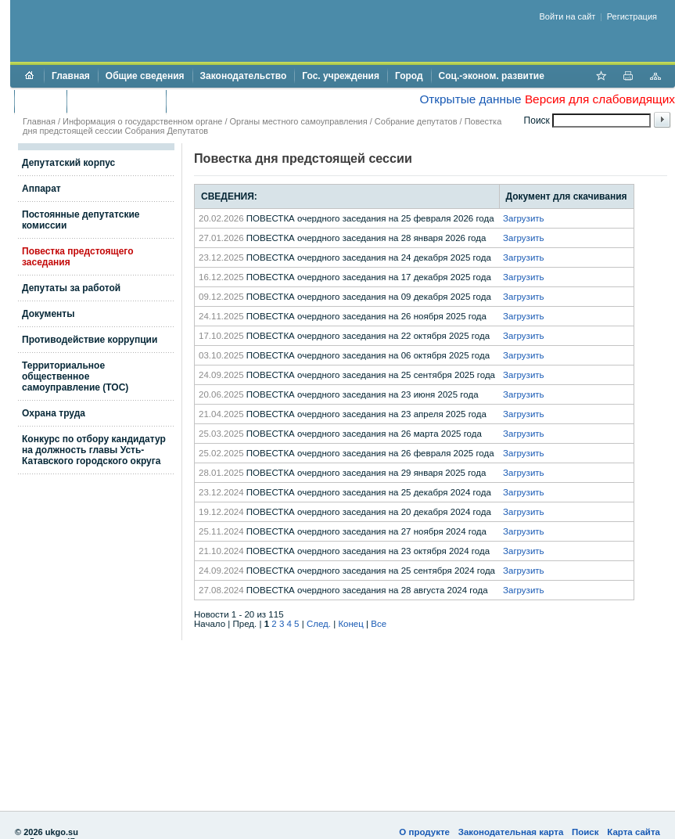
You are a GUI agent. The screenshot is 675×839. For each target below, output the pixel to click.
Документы (48, 313)
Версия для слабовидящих (600, 99)
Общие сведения (145, 75)
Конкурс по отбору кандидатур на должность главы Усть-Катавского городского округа (94, 450)
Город (409, 75)
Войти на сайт (568, 16)
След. (319, 623)
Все (378, 623)
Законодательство (243, 75)
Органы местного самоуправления (299, 121)
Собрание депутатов (416, 121)
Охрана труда (53, 413)
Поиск (585, 832)
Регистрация (632, 16)
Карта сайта (633, 832)
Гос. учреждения (340, 75)
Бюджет (40, 100)
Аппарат (41, 188)
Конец (350, 623)
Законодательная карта (511, 832)
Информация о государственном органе (142, 121)
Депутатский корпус (68, 162)
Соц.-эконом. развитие (491, 75)
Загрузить (523, 218)
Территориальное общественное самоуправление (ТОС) (75, 376)
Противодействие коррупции (241, 100)
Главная (71, 75)
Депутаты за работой (71, 288)
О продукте (424, 832)
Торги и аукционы (116, 100)
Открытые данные (470, 99)
